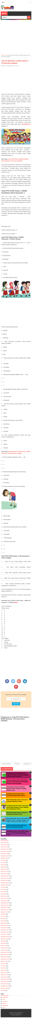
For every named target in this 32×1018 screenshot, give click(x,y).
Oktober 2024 (4, 880)
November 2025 (5, 851)
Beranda (17, 763)
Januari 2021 (4, 977)
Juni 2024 (3, 889)
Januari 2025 (4, 873)
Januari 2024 (4, 900)
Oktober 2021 (4, 956)
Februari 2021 (4, 974)
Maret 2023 (4, 923)
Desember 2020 (5, 979)
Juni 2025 (3, 862)
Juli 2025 (3, 860)
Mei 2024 (3, 891)
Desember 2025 (5, 849)
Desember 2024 (5, 876)
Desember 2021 (5, 952)
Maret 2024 (4, 896)
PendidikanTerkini (19, 1012)
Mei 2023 (3, 918)
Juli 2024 (3, 887)
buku (3, 999)
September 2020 (5, 986)
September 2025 (5, 856)
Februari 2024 (4, 898)
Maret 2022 (4, 945)
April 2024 (3, 894)
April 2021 (3, 970)
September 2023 (5, 909)
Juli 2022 (3, 941)
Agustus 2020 (4, 988)
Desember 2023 (5, 903)
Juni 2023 (3, 916)
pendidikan (5, 1005)
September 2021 (5, 959)
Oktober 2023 (4, 907)
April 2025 (3, 867)
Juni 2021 (3, 965)
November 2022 (5, 932)
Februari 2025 (4, 871)
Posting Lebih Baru (6, 763)
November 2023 (5, 905)
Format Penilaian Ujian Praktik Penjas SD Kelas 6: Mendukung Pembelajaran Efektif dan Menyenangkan (17, 781)
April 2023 (3, 921)
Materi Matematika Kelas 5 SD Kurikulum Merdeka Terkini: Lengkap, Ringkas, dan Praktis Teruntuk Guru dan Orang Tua (18, 820)
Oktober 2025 (4, 853)
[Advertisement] (16, 36)
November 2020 (5, 981)
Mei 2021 (3, 968)
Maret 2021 (4, 972)
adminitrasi (5, 997)
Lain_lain (4, 1001)
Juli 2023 (3, 914)
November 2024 (5, 878)
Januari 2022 (4, 950)
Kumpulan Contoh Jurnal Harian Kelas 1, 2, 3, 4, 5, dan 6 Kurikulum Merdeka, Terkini (18, 833)
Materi (4, 1003)
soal (18, 65)
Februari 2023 (4, 925)
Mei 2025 (3, 864)
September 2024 (5, 882)
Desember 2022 (5, 930)
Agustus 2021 (4, 961)
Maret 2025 (4, 869)
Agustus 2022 (4, 939)
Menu (4, 13)
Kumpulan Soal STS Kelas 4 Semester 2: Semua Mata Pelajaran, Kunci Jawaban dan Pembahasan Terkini (17, 807)
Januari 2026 (4, 846)
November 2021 (5, 954)
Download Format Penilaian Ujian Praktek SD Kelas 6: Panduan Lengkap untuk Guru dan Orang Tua (17, 774)
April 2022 (3, 943)
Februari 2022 (4, 947)
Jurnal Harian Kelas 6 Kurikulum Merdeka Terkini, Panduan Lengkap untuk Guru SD (16, 788)
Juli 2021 (3, 963)
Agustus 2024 (4, 885)
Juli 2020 (3, 990)
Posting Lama (27, 763)
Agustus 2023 (4, 912)
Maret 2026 (4, 842)
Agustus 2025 (4, 858)
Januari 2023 (4, 927)
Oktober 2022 (4, 934)
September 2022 (5, 936)
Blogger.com (18, 1014)
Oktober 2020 (4, 983)
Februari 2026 (4, 844)
